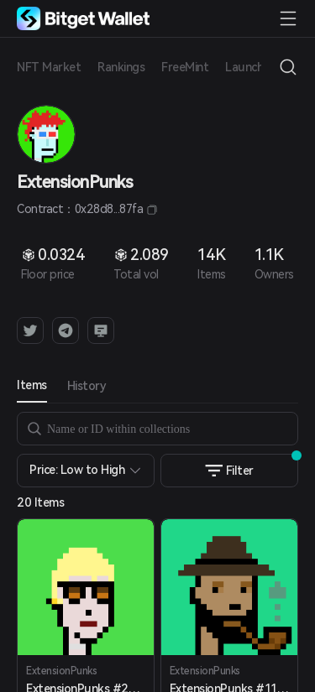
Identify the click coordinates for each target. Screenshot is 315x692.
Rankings (120, 67)
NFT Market (49, 67)
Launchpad (254, 67)
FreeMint (184, 67)
